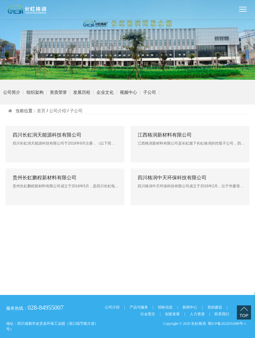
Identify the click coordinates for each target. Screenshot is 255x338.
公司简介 (11, 92)
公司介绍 (57, 110)
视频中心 (128, 92)
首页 (41, 110)
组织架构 (35, 92)
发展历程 (81, 92)
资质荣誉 (58, 92)
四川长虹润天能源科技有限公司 (47, 134)
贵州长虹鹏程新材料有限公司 (44, 177)
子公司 (149, 92)
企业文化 (105, 92)
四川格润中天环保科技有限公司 (172, 177)
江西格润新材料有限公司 (165, 134)
